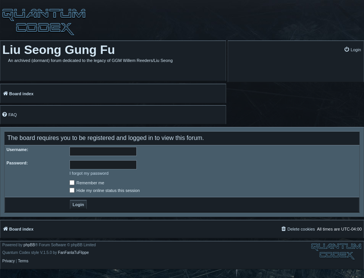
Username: (17, 149)
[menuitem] (352, 49)
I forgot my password (89, 173)
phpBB (29, 245)
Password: (17, 163)
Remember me (87, 182)
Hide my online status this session (105, 190)
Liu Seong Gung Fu (58, 50)
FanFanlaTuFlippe (73, 253)
